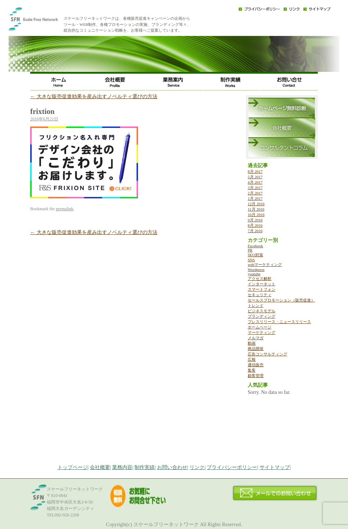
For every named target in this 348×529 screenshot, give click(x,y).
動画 (252, 343)
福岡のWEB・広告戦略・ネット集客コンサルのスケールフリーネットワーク (45, 22)
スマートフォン (261, 289)
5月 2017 (255, 177)
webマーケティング (265, 264)
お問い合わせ (289, 81)
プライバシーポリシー (259, 9)
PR (250, 250)
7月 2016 (255, 231)
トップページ (73, 467)
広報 (252, 359)
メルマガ (256, 338)
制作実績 (231, 81)
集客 (252, 370)
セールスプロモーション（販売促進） (281, 300)
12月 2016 (256, 204)
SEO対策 (255, 255)
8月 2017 (255, 171)
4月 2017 (255, 182)
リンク (292, 9)
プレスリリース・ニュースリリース (279, 321)
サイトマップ (316, 9)
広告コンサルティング (267, 354)
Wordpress (256, 269)
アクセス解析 (259, 278)
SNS (251, 260)
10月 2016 (256, 214)
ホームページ (259, 327)
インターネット (261, 284)
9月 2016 (255, 220)
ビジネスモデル (261, 311)
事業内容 (174, 81)
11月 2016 (256, 209)
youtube (254, 274)
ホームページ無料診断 (281, 108)
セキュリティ (259, 295)
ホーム (59, 81)
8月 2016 (255, 225)
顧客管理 (256, 375)
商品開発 (256, 348)
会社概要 (116, 81)
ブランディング (261, 316)
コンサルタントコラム (281, 147)
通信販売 (256, 365)
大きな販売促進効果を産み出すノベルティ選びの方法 (93, 96)
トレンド (256, 305)
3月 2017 (255, 187)
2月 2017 (255, 193)
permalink (64, 208)
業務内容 (122, 467)
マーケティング (261, 332)
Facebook (255, 246)
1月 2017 (255, 198)
